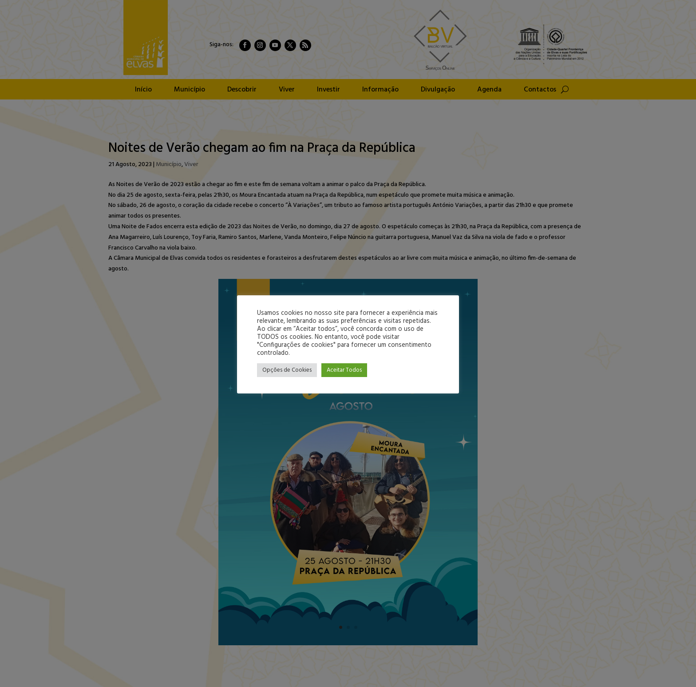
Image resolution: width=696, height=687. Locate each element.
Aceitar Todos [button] (344, 370)
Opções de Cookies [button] (287, 370)
